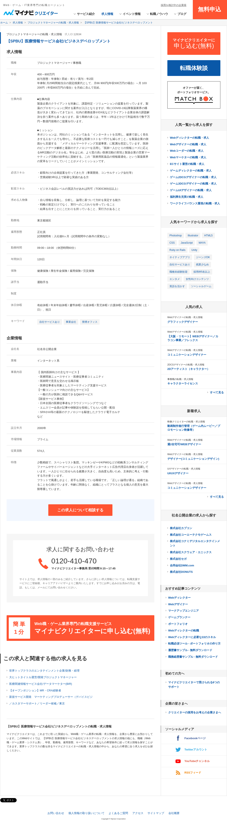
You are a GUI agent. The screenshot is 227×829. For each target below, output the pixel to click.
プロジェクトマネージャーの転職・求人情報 (34, 34)
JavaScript (187, 242)
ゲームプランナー (179, 617)
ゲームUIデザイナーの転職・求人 (191, 190)
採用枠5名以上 (201, 271)
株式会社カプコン (181, 528)
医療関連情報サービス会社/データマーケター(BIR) (40, 683)
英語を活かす (177, 286)
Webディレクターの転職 (183, 630)
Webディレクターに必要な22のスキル (192, 637)
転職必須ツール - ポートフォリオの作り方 (194, 643)
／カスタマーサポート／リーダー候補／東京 (37, 703)
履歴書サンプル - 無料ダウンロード (190, 650)
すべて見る (217, 392)
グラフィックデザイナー (182, 321)
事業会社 (71, 321)
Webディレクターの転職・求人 (189, 137)
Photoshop (176, 235)
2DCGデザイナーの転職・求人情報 (186, 364)
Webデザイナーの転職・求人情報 (185, 317)
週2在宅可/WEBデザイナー (184, 444)
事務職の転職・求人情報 (180, 379)
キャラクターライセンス (182, 383)
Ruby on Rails (178, 250)
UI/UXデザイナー (178, 473)
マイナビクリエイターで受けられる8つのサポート (194, 684)
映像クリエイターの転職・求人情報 (186, 421)
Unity (194, 250)
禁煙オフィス (89, 321)
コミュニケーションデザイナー (186, 354)
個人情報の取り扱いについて (86, 813)
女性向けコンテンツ (197, 279)
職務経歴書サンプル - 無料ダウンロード (193, 656)
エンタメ (175, 279)
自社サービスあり (49, 321)
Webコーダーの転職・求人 (186, 150)
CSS (172, 242)
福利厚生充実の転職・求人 (186, 196)
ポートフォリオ (178, 623)
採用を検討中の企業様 (173, 5)
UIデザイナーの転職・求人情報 (183, 468)
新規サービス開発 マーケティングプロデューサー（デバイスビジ (51, 696)
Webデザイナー (178, 604)
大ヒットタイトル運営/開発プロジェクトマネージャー (43, 677)
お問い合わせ (55, 813)
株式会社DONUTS (181, 571)
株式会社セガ (178, 558)
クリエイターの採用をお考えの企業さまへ (194, 712)
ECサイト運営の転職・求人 (187, 164)
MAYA (202, 242)
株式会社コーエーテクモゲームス (191, 534)
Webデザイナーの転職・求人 (188, 144)
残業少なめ (202, 264)
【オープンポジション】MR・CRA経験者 (35, 690)
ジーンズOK (203, 257)
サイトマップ (155, 813)
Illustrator (193, 235)
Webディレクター (179, 597)
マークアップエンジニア (183, 610)
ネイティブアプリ (180, 257)
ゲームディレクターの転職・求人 (191, 170)
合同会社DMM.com (182, 565)
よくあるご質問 (118, 813)
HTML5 (208, 235)
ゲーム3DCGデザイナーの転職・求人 (193, 183)
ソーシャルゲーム (201, 286)
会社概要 (174, 813)
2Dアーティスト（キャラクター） (188, 369)
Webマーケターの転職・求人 (188, 157)
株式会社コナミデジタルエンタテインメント (195, 543)
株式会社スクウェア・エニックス (191, 552)
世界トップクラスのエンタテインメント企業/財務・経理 (44, 670)
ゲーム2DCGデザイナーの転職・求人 (193, 177)
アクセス (137, 813)
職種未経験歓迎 (178, 271)
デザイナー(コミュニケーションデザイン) (193, 458)
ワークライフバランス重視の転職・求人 (195, 203)
